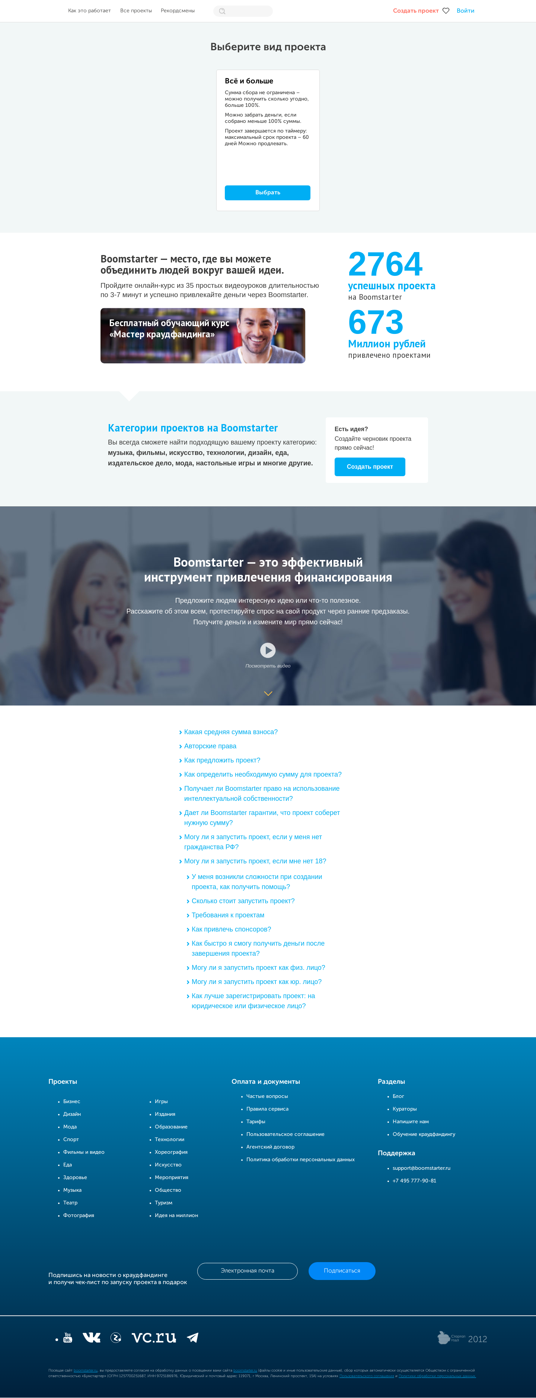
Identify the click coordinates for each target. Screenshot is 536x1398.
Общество (168, 1190)
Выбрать (267, 193)
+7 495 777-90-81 (414, 1181)
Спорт (71, 1140)
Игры (161, 1102)
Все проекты (136, 10)
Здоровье (75, 1178)
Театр (70, 1203)
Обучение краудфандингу (424, 1134)
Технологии (169, 1140)
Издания (165, 1114)
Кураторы (405, 1109)
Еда (67, 1165)
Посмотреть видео (267, 666)
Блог (398, 1096)
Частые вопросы (267, 1096)
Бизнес (71, 1102)
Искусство (168, 1165)
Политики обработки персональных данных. (437, 1376)
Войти (466, 11)
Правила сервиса (267, 1109)
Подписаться (342, 1271)
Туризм (163, 1203)
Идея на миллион (176, 1216)
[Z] (116, 1339)
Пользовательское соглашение (285, 1134)
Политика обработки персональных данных (300, 1160)
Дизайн (72, 1114)
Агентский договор (270, 1147)
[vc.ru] (153, 1339)
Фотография (78, 1216)
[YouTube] (67, 1339)
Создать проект (416, 11)
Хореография (171, 1152)
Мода (70, 1127)
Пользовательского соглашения (366, 1376)
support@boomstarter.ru (421, 1168)
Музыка (72, 1190)
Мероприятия (171, 1178)
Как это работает (89, 10)
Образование (171, 1127)
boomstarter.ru (86, 1371)
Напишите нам (411, 1122)
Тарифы (255, 1122)
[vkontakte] (91, 1339)
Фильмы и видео (84, 1152)
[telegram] (192, 1339)
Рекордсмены (178, 10)
